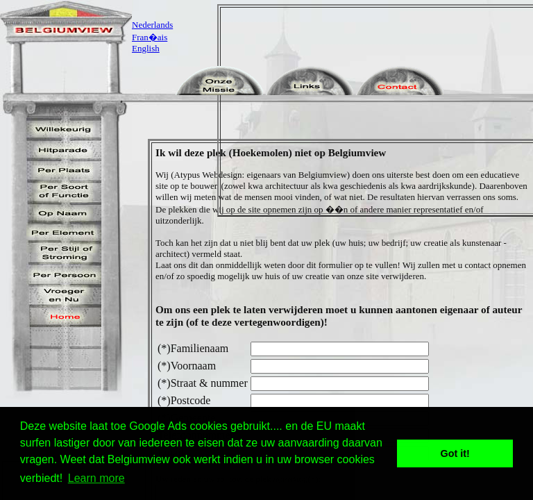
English (146, 48)
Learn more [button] (96, 478)
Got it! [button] (455, 453)
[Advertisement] (379, 110)
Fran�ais (149, 37)
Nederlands (152, 24)
